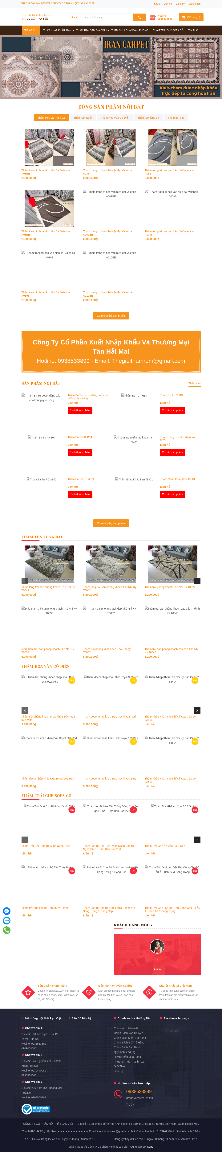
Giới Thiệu (120, 1066)
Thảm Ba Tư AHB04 (80, 436)
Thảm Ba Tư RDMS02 (81, 478)
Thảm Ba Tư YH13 (171, 395)
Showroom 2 (33, 1054)
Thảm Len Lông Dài (42, 537)
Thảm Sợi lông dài (148, 117)
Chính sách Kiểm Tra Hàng (130, 1037)
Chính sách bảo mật (126, 1028)
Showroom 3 (33, 1081)
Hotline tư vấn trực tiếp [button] (133, 1083)
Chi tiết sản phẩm (80, 410)
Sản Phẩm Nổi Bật (41, 383)
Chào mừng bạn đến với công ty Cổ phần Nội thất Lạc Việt (57, 3)
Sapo (150, 1146)
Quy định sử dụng (124, 1052)
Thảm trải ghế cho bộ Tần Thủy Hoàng (45, 907)
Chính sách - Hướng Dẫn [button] (134, 1018)
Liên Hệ (118, 1071)
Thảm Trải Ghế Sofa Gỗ (47, 796)
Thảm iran (194, 383)
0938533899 (165, 18)
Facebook (172, 1030)
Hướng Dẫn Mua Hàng (127, 1056)
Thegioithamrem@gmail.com (148, 361)
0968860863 (38, 1097)
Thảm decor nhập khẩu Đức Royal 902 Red (109, 716)
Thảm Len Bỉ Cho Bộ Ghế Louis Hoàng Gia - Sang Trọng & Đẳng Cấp (110, 909)
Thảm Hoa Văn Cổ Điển (115, 117)
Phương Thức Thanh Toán (129, 1061)
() (191, 17)
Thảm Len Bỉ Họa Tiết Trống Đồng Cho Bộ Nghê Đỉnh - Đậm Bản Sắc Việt (109, 847)
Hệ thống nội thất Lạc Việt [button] (43, 1018)
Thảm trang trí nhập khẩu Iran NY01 (178, 438)
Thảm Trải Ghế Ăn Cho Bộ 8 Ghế (165, 845)
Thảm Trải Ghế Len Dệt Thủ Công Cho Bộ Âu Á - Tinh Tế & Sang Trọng (172, 909)
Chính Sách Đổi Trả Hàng (129, 1042)
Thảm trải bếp (176, 117)
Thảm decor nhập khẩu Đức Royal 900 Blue (109, 778)
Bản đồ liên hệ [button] (81, 1018)
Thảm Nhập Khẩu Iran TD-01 (177, 478)
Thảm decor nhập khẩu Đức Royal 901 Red (48, 778)
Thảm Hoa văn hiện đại (51, 117)
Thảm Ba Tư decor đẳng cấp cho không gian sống (88, 396)
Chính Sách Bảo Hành (127, 1047)
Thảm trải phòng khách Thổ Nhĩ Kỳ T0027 (170, 587)
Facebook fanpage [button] (176, 1018)
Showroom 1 (33, 1028)
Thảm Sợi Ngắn (83, 117)
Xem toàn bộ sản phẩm (111, 315)
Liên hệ (168, 3)
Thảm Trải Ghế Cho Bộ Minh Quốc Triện (46, 845)
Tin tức (156, 3)
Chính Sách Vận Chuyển (128, 1033)
